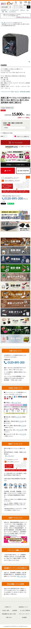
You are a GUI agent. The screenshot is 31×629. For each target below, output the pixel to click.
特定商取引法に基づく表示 (9, 614)
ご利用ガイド (7, 607)
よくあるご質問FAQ (25, 610)
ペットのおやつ (12, 11)
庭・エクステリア (8, 22)
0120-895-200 (13, 198)
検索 (28, 7)
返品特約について (23, 607)
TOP (2, 22)
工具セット (22, 10)
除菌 (3, 11)
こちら (18, 417)
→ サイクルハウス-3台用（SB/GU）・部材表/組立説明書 (15, 91)
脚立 (6, 11)
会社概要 (24, 617)
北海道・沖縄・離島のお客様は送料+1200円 (13, 124)
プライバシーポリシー (24, 614)
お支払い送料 (5, 610)
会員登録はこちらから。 (11, 535)
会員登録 (14, 610)
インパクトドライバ (14, 10)
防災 (28, 10)
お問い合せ (9, 617)
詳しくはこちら (17, 394)
